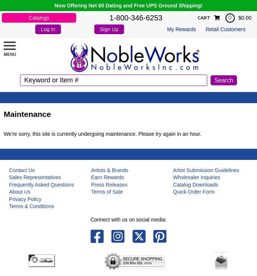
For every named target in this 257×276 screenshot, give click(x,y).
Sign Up (109, 29)
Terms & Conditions (31, 206)
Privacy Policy (25, 199)
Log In (48, 29)
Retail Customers (225, 29)
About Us (19, 192)
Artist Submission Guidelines (206, 170)
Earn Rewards (107, 177)
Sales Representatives (35, 177)
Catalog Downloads (195, 185)
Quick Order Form (194, 192)
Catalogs (39, 18)
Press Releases (109, 185)
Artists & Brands (109, 170)
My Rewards (181, 29)
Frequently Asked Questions (41, 185)
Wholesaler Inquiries (196, 177)
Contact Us (22, 170)
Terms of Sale (107, 192)
